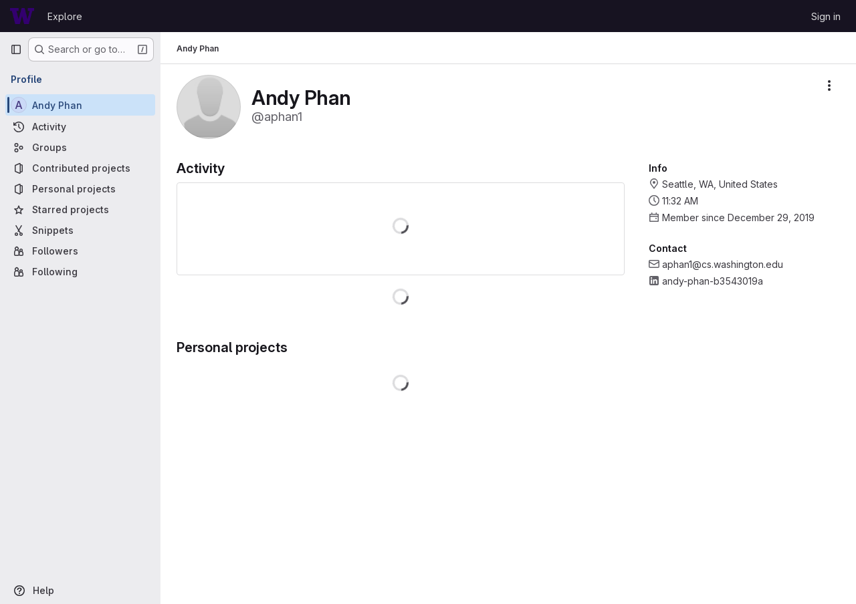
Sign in (826, 16)
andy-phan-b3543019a (712, 281)
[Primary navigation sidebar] (16, 49)
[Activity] (80, 126)
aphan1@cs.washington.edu (722, 264)
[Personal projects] (80, 188)
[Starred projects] (80, 209)
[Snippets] (80, 230)
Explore (64, 16)
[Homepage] (22, 16)
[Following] (80, 271)
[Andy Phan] (80, 105)
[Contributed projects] (80, 168)
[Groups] (80, 147)
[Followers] (80, 251)
